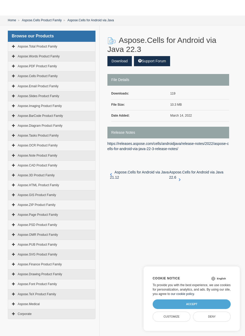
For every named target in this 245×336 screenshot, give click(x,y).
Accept (191, 304)
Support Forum (152, 61)
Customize (172, 316)
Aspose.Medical (29, 304)
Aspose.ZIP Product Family (36, 205)
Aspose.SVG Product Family (37, 254)
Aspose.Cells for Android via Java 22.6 (196, 175)
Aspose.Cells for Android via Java (90, 20)
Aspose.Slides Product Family (38, 96)
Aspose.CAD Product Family (37, 165)
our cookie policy (182, 294)
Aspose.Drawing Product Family (40, 274)
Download (120, 61)
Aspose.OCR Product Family (37, 145)
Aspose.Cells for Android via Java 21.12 (139, 174)
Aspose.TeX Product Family (37, 294)
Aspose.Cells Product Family (42, 20)
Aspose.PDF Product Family (37, 66)
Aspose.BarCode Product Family (40, 116)
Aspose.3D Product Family (36, 175)
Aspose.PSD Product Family (37, 225)
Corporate (24, 314)
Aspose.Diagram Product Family (40, 125)
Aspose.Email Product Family (38, 86)
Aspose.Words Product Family (39, 56)
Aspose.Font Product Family (37, 284)
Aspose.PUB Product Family (37, 244)
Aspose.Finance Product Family (40, 264)
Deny (212, 316)
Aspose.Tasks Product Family (38, 135)
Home (12, 20)
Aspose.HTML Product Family (38, 185)
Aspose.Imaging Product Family (40, 106)
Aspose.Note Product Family (37, 155)
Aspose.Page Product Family (38, 215)
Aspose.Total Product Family (37, 46)
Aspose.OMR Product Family (38, 235)
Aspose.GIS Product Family (37, 195)
